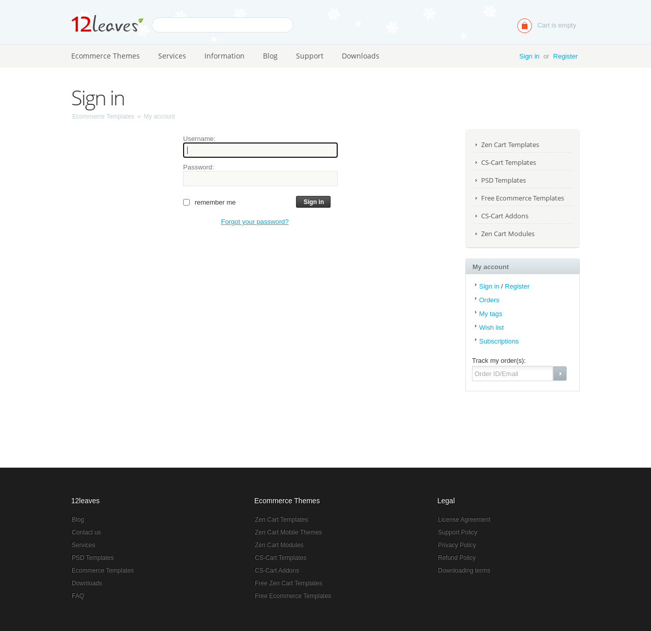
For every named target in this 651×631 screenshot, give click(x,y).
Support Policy (457, 532)
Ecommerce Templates (103, 116)
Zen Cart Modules (508, 233)
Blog (270, 56)
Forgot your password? (255, 221)
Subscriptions (499, 341)
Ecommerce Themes (105, 56)
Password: (198, 167)
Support (309, 56)
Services (172, 56)
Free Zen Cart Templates (288, 583)
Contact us (86, 532)
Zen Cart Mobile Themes (288, 532)
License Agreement (464, 519)
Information (224, 56)
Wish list (491, 327)
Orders (489, 300)
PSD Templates (503, 180)
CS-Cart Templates (508, 162)
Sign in (529, 56)
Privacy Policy (457, 545)
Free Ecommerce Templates (522, 198)
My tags (490, 314)
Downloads (360, 56)
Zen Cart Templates (510, 144)
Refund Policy (457, 557)
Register (565, 56)
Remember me (215, 202)
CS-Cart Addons (504, 215)
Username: (199, 138)
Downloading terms (464, 570)
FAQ (78, 595)
